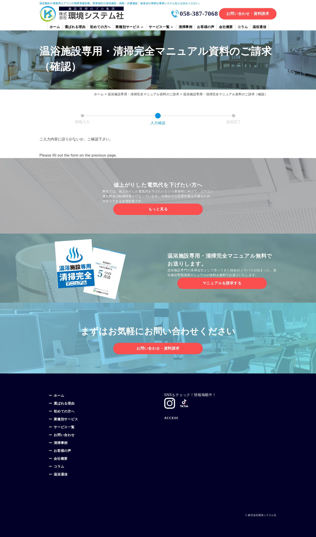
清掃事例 (185, 27)
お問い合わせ (64, 435)
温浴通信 (259, 27)
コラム (242, 27)
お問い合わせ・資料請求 (247, 14)
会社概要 (226, 27)
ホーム (55, 27)
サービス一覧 (159, 27)
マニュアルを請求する (222, 283)
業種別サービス (127, 27)
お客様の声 (205, 27)
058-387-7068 (199, 13)
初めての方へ (100, 27)
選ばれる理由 (75, 27)
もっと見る (158, 209)
